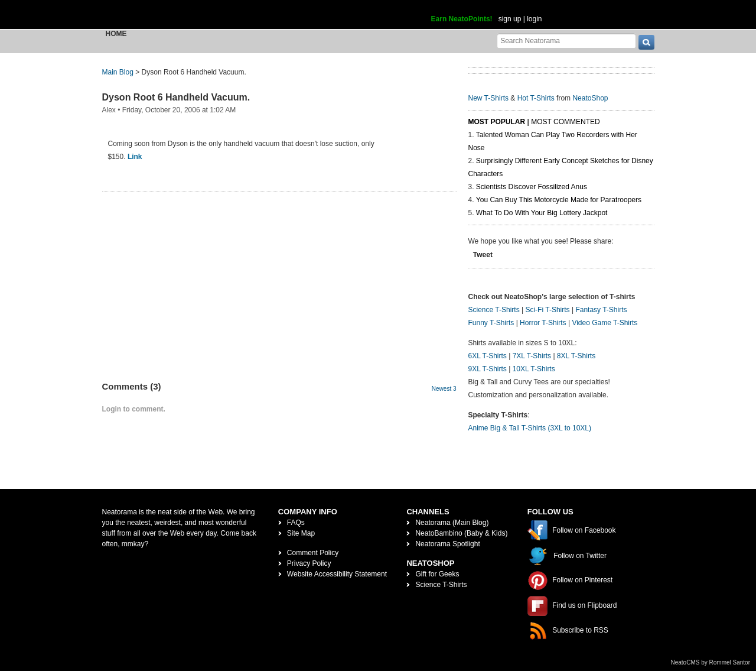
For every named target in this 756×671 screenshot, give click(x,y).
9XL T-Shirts (487, 369)
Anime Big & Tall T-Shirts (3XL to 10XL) (530, 428)
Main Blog (117, 72)
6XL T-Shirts (487, 356)
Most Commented (565, 122)
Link (135, 157)
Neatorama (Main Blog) (451, 522)
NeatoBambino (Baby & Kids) (461, 533)
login (534, 19)
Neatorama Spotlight (447, 544)
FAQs (296, 522)
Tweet (483, 255)
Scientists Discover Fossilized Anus (531, 187)
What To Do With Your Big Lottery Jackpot (542, 213)
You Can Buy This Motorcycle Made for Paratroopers (558, 200)
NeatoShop (590, 98)
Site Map (301, 533)
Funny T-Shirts (491, 323)
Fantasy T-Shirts (601, 310)
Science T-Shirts (494, 310)
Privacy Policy (309, 563)
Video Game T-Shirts (604, 323)
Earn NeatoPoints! (462, 19)
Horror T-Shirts (543, 323)
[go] (646, 42)
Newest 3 (444, 388)
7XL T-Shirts (532, 356)
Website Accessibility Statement (337, 574)
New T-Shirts (488, 98)
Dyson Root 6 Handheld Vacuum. (176, 97)
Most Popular (497, 122)
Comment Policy (312, 553)
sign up (510, 19)
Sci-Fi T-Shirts (547, 310)
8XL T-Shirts (576, 356)
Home (116, 34)
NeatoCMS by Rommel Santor (711, 662)
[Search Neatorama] (566, 40)
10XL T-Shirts (534, 369)
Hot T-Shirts (536, 98)
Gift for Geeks (437, 574)
